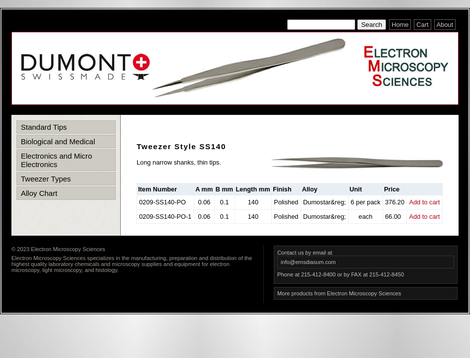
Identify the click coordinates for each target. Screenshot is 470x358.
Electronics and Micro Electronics (56, 160)
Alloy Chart (39, 193)
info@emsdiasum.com (308, 262)
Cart (422, 24)
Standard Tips (44, 127)
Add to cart (424, 202)
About (445, 24)
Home (400, 24)
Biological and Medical (58, 141)
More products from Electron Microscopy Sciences (339, 293)
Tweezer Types (46, 179)
